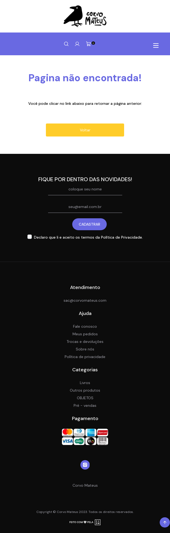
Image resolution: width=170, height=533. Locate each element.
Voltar (85, 130)
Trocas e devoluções (85, 341)
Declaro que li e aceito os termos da (88, 237)
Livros (85, 382)
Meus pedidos (85, 334)
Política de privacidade (85, 356)
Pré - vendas (85, 405)
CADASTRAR (89, 224)
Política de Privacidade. (122, 237)
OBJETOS (85, 397)
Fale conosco (85, 326)
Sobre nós (85, 349)
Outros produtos (85, 390)
